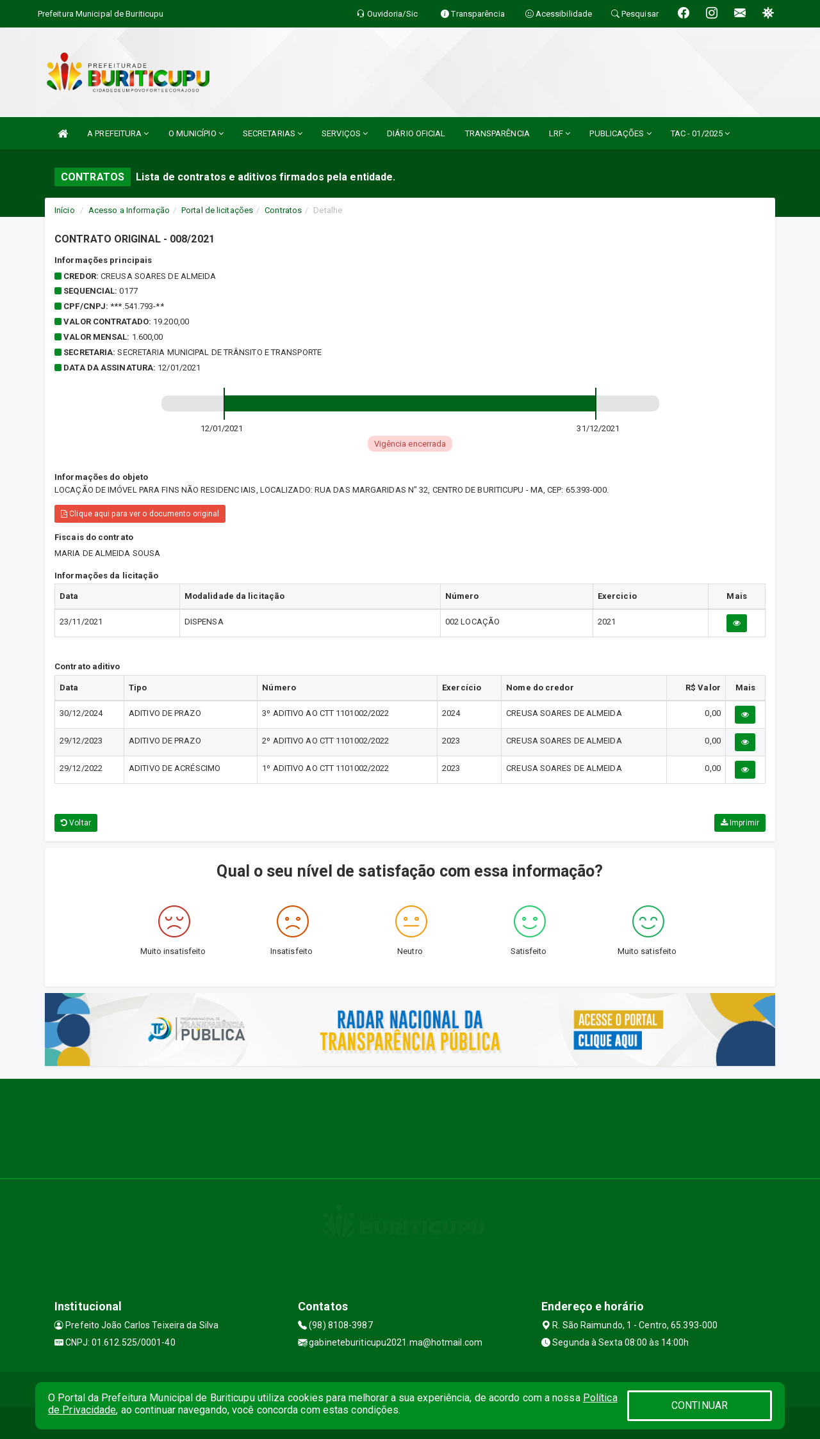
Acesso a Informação (129, 210)
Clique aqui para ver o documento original (140, 513)
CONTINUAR (699, 1405)
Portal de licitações (217, 210)
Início (64, 210)
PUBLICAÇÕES (620, 133)
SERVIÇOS (345, 133)
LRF (560, 133)
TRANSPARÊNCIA (497, 133)
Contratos (283, 210)
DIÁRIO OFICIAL (416, 133)
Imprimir (740, 822)
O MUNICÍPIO (196, 133)
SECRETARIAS (272, 133)
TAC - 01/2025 (700, 133)
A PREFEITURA (118, 133)
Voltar (76, 822)
